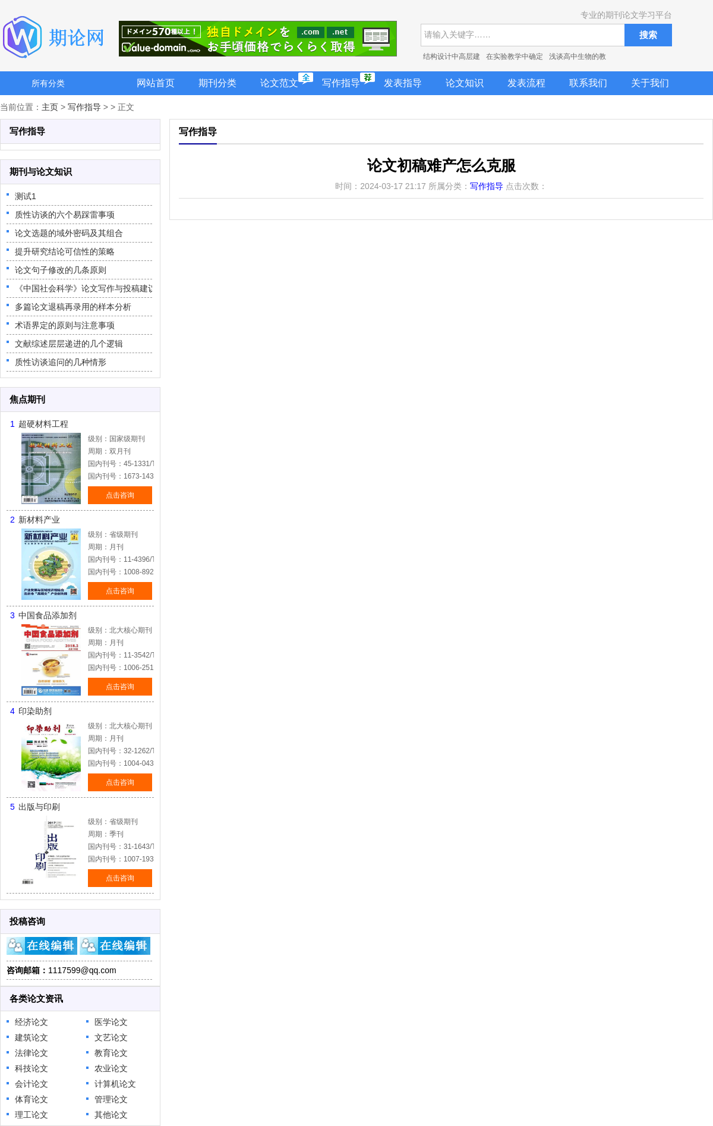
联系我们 (588, 83)
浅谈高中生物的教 (577, 56)
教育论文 (111, 1053)
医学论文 (111, 1022)
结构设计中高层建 (451, 56)
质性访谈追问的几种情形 (60, 362)
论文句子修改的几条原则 (60, 270)
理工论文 (31, 1114)
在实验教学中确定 (514, 56)
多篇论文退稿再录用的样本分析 (73, 307)
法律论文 (31, 1053)
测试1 (25, 196)
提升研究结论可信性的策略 (65, 251)
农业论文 (111, 1068)
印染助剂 (35, 711)
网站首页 (156, 83)
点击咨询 (120, 495)
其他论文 (111, 1114)
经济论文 (31, 1022)
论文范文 (279, 83)
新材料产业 (39, 519)
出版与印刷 (39, 807)
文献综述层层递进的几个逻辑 (69, 343)
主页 (50, 107)
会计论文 (31, 1084)
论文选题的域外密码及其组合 (69, 233)
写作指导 (341, 83)
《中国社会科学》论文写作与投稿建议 (85, 288)
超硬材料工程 (43, 424)
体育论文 (31, 1099)
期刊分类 (217, 83)
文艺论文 (111, 1037)
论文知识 (465, 83)
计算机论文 (115, 1084)
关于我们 (650, 83)
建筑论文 (31, 1037)
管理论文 (111, 1099)
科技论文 (31, 1068)
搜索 (648, 35)
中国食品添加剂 (47, 615)
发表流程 (526, 83)
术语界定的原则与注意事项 (65, 325)
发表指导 (403, 83)
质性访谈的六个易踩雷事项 (65, 214)
